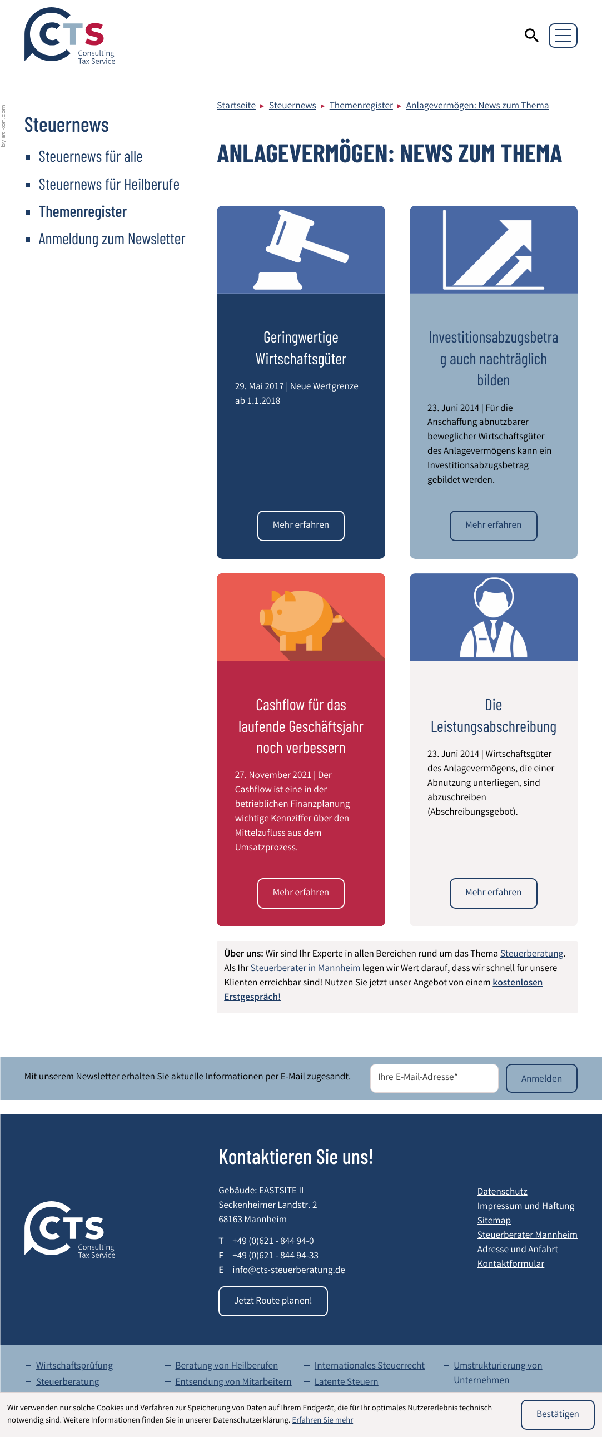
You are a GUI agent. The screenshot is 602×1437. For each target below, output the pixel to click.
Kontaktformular (511, 1265)
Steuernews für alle (91, 155)
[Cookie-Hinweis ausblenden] (558, 1415)
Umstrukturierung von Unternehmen (498, 1374)
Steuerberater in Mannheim (306, 970)
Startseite (236, 107)
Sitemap (494, 1222)
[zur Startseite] (69, 35)
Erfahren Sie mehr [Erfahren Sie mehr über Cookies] (323, 1421)
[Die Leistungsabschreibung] (493, 893)
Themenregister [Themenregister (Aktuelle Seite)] (83, 210)
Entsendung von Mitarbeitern (233, 1383)
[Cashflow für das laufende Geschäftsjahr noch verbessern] (301, 893)
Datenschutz (502, 1193)
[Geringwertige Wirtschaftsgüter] (301, 526)
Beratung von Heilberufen (226, 1367)
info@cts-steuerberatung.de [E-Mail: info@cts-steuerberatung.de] (288, 1272)
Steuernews (292, 107)
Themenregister (361, 107)
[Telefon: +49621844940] (273, 1243)
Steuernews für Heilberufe (109, 183)
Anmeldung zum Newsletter (112, 237)
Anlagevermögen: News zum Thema (477, 107)
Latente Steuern (347, 1383)
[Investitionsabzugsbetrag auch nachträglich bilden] (493, 526)
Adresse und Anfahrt (517, 1251)
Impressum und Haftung (525, 1208)
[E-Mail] (434, 1078)
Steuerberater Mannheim (527, 1236)
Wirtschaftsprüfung (74, 1367)
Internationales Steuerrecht (370, 1367)
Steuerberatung (531, 955)
